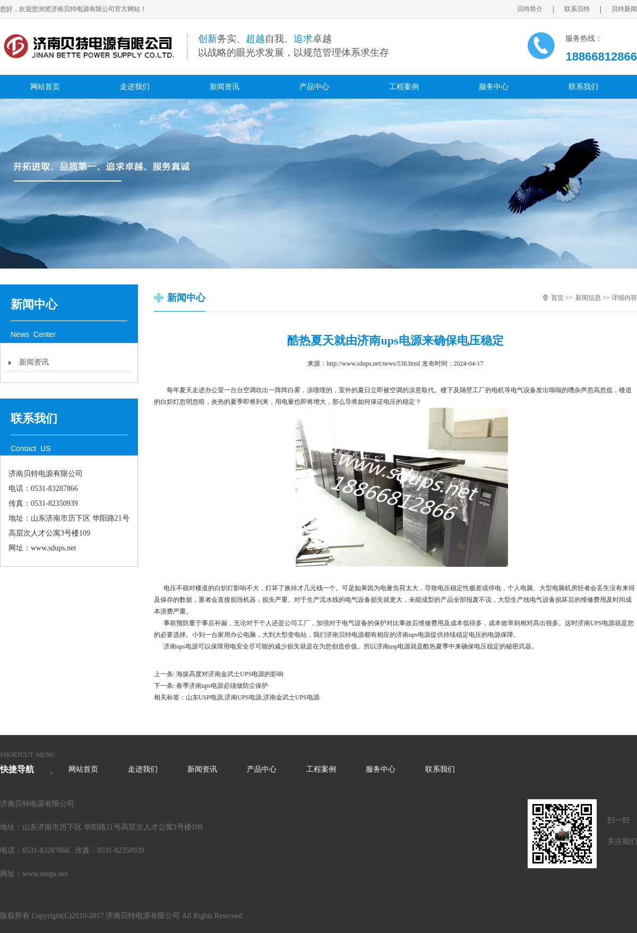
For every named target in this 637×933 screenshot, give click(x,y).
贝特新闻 (624, 9)
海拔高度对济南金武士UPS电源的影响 (229, 674)
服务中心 (494, 87)
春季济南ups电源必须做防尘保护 (222, 685)
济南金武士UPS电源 (291, 697)
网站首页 (45, 87)
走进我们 (135, 87)
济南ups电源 (413, 634)
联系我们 (583, 87)
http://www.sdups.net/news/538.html (373, 363)
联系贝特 (582, 9)
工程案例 (404, 87)
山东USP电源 (204, 697)
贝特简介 (535, 9)
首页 (557, 297)
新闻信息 (588, 297)
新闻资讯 (224, 87)
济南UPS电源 (243, 697)
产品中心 (314, 87)
